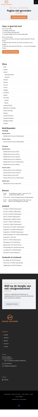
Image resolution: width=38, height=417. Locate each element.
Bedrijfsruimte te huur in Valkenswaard (13, 162)
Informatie (6, 97)
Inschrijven (6, 92)
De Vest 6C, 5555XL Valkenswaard (12, 224)
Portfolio (5, 82)
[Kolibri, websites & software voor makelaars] (19, 405)
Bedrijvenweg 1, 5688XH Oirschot (12, 219)
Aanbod (5, 69)
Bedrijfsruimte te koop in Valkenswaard (13, 136)
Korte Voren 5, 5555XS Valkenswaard (13, 263)
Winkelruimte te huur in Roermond (12, 183)
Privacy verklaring (8, 110)
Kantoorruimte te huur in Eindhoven (12, 170)
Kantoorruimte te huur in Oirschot (11, 172)
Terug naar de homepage (19, 17)
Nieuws (6, 103)
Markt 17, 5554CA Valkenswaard (12, 239)
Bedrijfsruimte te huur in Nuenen (11, 156)
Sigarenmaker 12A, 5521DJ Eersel (12, 245)
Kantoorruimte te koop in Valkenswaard (13, 141)
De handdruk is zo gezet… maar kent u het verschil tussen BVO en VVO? (17, 194)
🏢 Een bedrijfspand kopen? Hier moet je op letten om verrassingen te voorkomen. (17, 200)
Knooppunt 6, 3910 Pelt (9, 237)
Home (4, 67)
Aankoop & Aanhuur (8, 118)
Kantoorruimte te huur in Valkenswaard (13, 178)
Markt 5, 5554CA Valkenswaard (11, 216)
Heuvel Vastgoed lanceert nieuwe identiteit (18, 197)
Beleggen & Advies (8, 121)
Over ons (5, 85)
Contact (5, 87)
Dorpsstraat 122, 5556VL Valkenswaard (13, 227)
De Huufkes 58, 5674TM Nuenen (12, 260)
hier (23, 46)
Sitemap (5, 113)
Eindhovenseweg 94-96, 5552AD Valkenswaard (15, 234)
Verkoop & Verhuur (8, 115)
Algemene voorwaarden (9, 108)
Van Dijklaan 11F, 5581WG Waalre (12, 250)
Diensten (5, 79)
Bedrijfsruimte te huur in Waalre (11, 164)
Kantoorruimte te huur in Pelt (10, 175)
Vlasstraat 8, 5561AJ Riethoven (11, 252)
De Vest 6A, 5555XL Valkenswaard (12, 214)
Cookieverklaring (7, 105)
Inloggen (5, 90)
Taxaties (5, 123)
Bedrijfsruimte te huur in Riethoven (12, 159)
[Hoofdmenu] (36, 2)
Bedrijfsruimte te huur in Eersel (11, 154)
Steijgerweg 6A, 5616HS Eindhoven (12, 265)
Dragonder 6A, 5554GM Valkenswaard (13, 232)
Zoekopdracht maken (12, 304)
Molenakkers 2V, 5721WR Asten (11, 242)
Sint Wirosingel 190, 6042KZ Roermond (13, 247)
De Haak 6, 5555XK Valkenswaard (12, 209)
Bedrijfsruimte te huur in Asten (11, 151)
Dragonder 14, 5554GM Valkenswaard (13, 229)
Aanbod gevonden (9, 74)
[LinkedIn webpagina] (3, 380)
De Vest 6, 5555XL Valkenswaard (12, 211)
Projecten (6, 77)
